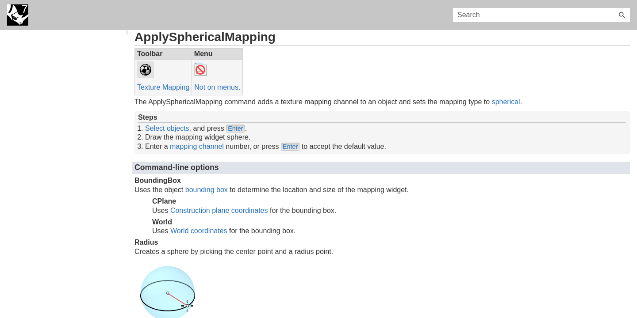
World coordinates (198, 231)
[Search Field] (541, 15)
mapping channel (197, 146)
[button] (622, 15)
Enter (235, 128)
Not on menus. (217, 87)
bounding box (206, 189)
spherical (506, 102)
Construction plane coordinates (219, 210)
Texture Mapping (163, 87)
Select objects (167, 128)
